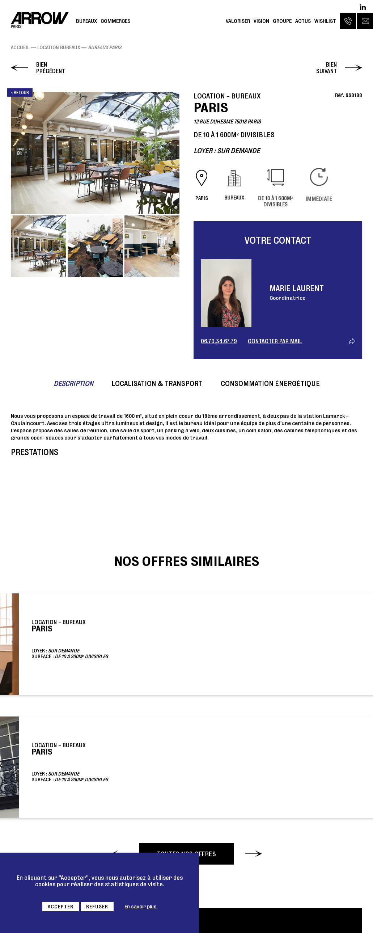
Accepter (60, 906)
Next (170, 153)
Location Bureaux (58, 47)
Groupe (282, 21)
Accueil (20, 47)
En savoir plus (140, 906)
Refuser (97, 906)
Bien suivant (326, 67)
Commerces (115, 21)
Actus (303, 21)
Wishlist (325, 21)
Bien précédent (50, 67)
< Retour (20, 92)
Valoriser (238, 21)
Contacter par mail (275, 341)
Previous (19, 153)
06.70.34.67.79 (219, 341)
